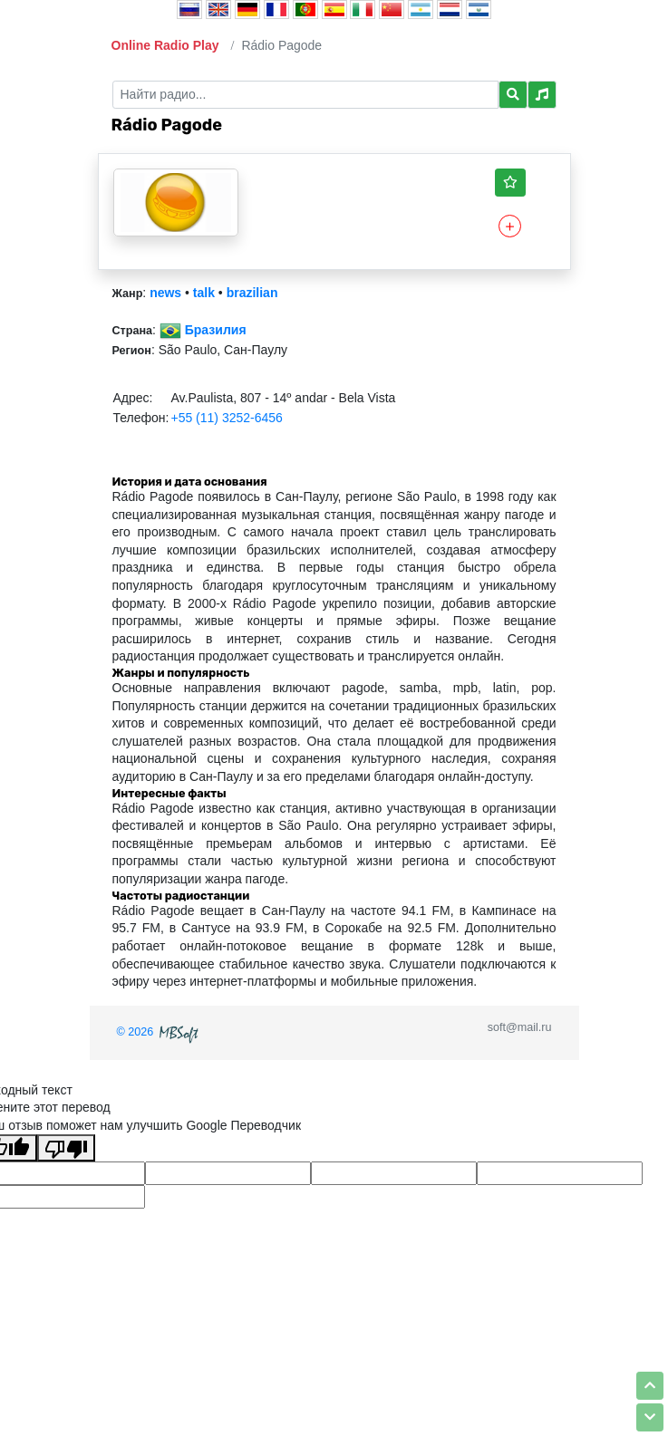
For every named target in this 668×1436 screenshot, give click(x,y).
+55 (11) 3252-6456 (226, 417)
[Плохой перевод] (66, 1147)
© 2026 (159, 1032)
